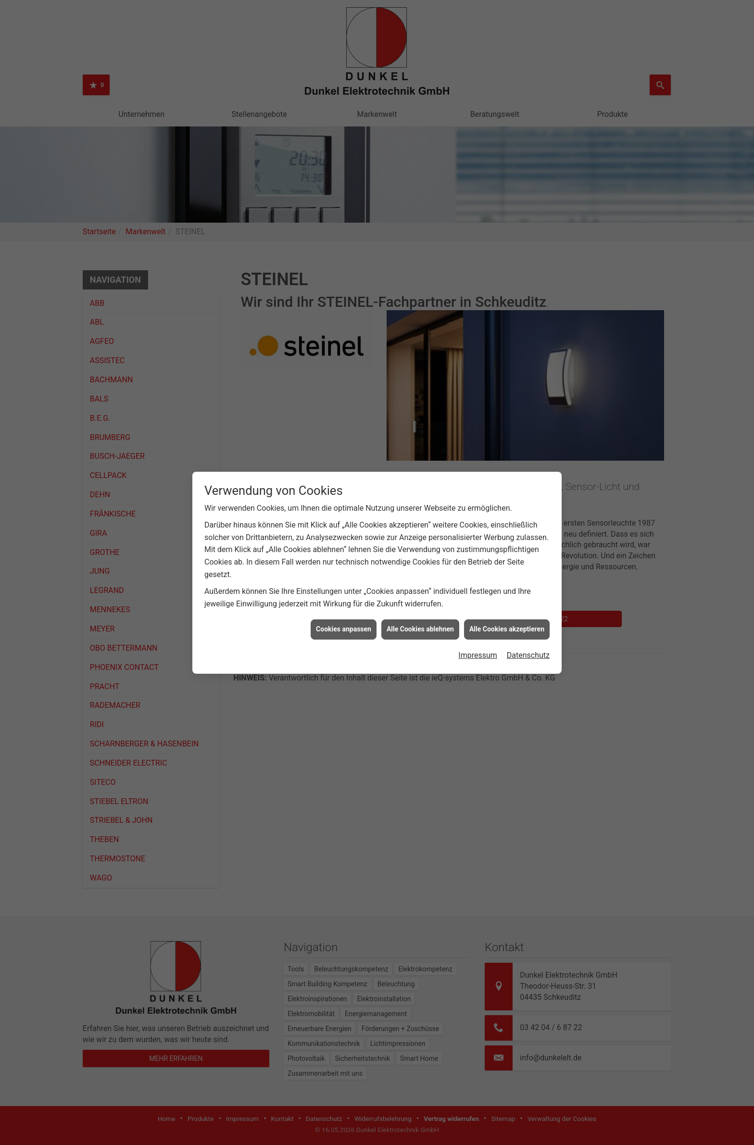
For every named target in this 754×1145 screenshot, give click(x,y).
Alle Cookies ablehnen (420, 578)
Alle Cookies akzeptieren (506, 578)
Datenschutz (528, 604)
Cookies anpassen (343, 578)
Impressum (477, 604)
